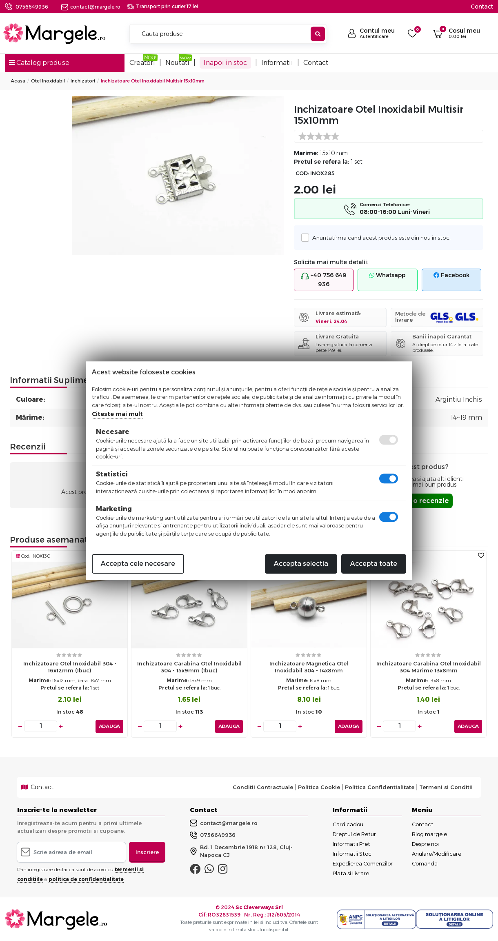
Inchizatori (83, 81)
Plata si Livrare (351, 873)
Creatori (142, 63)
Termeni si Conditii (446, 786)
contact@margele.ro (90, 7)
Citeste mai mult (117, 414)
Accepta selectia (301, 563)
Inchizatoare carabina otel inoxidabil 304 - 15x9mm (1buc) (189, 667)
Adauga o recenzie (417, 501)
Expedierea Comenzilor (363, 863)
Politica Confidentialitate (379, 786)
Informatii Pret (351, 843)
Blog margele (429, 833)
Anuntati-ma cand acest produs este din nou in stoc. (379, 237)
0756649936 (32, 7)
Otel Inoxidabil (48, 81)
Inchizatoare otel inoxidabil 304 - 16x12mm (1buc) (69, 667)
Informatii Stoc (352, 853)
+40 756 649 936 (324, 279)
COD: (302, 173)
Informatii (277, 63)
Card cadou (348, 824)
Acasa (18, 81)
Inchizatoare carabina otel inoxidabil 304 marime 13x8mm (428, 667)
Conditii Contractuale (263, 786)
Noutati (177, 63)
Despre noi (425, 843)
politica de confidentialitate (86, 879)
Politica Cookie (319, 786)
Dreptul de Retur (354, 833)
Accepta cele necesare (138, 563)
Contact (482, 6)
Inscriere (147, 851)
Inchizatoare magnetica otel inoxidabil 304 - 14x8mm (308, 667)
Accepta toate (373, 563)
